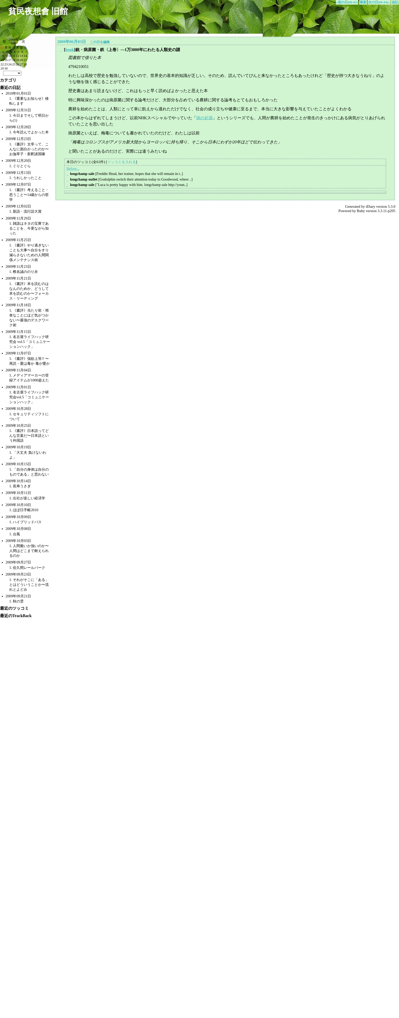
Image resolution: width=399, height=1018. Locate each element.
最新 (363, 2)
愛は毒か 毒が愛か (35, 363)
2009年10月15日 (18, 464)
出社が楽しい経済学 (29, 498)
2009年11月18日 (18, 305)
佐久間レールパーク (29, 568)
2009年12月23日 (18, 139)
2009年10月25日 (18, 425)
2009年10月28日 (18, 409)
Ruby (361, 211)
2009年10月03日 (18, 541)
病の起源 (204, 118)
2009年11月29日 (18, 218)
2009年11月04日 (18, 370)
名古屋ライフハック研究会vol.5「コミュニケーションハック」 (29, 397)
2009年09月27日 (18, 562)
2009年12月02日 (18, 206)
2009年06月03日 (71, 41)
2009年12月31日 (18, 110)
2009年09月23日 (18, 574)
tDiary (370, 206)
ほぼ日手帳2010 (25, 510)
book (69, 49)
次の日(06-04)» (379, 2)
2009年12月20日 (18, 161)
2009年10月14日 (18, 481)
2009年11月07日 (18, 353)
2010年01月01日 (18, 93)
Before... (72, 168)
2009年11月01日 (18, 387)
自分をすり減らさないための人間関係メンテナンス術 (29, 255)
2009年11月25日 (18, 240)
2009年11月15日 (18, 332)
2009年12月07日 (18, 184)
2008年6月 (14, 41)
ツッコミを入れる (121, 162)
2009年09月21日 (18, 596)
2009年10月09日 (18, 517)
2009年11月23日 (18, 266)
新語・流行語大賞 (27, 211)
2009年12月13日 (18, 173)
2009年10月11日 (18, 493)
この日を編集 (100, 42)
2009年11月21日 (18, 278)
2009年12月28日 (18, 127)
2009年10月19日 (18, 447)
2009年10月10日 (18, 505)
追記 (395, 2)
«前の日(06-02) (347, 2)
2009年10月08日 (18, 529)
